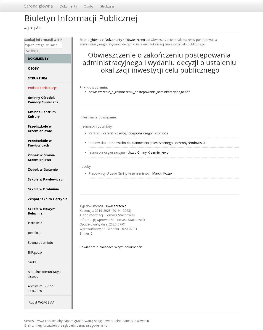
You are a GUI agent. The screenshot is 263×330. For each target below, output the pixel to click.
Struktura (107, 6)
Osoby (88, 6)
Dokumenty (68, 6)
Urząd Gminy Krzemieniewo (148, 152)
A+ (38, 27)
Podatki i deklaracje (42, 88)
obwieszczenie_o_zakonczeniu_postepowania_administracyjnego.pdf (139, 92)
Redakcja (34, 232)
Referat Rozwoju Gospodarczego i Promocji (135, 133)
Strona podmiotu (40, 242)
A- (25, 28)
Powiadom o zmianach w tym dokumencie (111, 247)
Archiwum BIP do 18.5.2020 (40, 288)
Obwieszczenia (136, 39)
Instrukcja (35, 223)
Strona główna (38, 6)
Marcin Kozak (162, 173)
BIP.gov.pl (35, 252)
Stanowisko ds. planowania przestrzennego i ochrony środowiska (157, 143)
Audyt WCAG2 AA (41, 302)
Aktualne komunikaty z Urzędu (44, 274)
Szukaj (32, 262)
